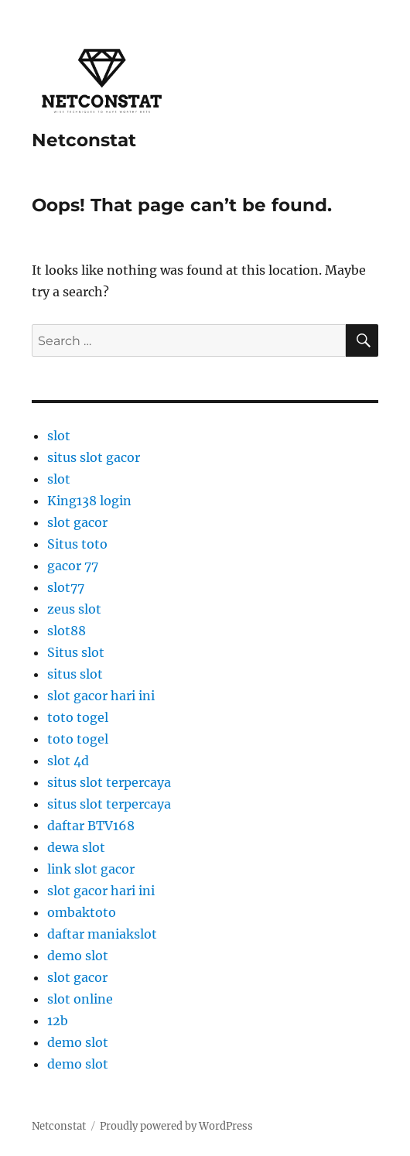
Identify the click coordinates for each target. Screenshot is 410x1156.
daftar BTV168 (91, 825)
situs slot (75, 674)
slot (58, 435)
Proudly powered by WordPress (176, 1126)
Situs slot (75, 652)
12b (57, 1020)
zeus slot (74, 609)
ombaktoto (81, 912)
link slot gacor (91, 869)
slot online (80, 999)
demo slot (77, 955)
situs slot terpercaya (109, 782)
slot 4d (68, 760)
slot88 (66, 630)
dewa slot (76, 847)
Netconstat (84, 140)
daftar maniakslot (102, 934)
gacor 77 (72, 565)
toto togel (77, 717)
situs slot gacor (93, 457)
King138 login (89, 500)
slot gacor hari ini (101, 695)
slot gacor (77, 522)
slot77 (65, 587)
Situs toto (77, 544)
